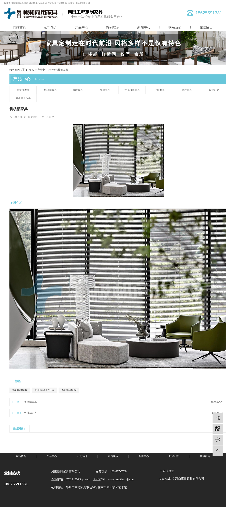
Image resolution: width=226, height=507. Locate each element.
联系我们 (174, 27)
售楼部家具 (23, 90)
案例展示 (112, 27)
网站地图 (205, 3)
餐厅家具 (78, 90)
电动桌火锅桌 (23, 98)
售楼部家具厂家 (69, 390)
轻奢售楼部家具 (59, 69)
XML (220, 3)
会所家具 (105, 90)
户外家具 (159, 90)
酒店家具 (187, 90)
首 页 (31, 69)
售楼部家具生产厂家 (44, 390)
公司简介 (50, 27)
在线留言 (206, 27)
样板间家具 (50, 90)
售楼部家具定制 (19, 390)
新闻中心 (143, 27)
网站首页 (19, 27)
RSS (213, 3)
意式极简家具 (132, 90)
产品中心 (81, 27)
